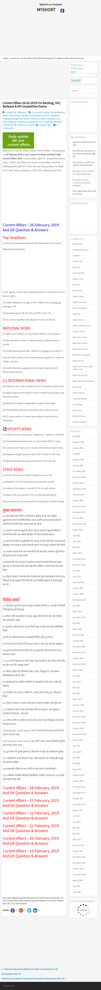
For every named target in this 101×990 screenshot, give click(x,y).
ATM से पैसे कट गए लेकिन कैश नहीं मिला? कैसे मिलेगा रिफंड (83, 164)
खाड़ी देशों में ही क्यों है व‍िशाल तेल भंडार (84, 143)
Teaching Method (80, 398)
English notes (78, 279)
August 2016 (78, 880)
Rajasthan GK (78, 361)
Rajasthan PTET (36, 121)
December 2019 (79, 646)
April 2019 (76, 693)
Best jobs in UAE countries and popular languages (83, 172)
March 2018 (77, 769)
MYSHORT (46, 9)
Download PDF (79, 273)
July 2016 (76, 886)
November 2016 (79, 863)
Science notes (78, 392)
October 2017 (78, 798)
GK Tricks (76, 284)
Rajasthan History (80, 375)
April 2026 (76, 436)
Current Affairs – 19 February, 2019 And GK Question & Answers (31, 853)
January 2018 (78, 781)
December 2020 (79, 617)
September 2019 (79, 664)
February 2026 (78, 442)
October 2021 (78, 594)
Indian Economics (80, 302)
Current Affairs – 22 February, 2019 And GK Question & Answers (31, 815)
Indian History (78, 320)
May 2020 (76, 623)
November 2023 (79, 512)
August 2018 (78, 740)
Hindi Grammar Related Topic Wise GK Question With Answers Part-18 (32, 978)
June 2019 (77, 681)
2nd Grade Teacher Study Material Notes (30, 115)
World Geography (80, 422)
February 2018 (78, 775)
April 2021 (76, 605)
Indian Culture (78, 296)
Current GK (14, 58)
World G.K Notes (79, 416)
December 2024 (79, 471)
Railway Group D (39, 118)
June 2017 (77, 822)
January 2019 (78, 711)
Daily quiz (22, 112)
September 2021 (79, 600)
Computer (77, 255)
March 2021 (77, 611)
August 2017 (78, 810)
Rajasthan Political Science (83, 381)
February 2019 (78, 705)
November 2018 (79, 722)
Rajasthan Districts (80, 349)
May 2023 (76, 547)
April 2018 (76, 763)
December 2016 (79, 857)
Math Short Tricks (80, 337)
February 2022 (78, 582)
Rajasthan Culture (80, 343)
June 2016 (77, 892)
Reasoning (77, 387)
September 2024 (79, 489)
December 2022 (79, 559)
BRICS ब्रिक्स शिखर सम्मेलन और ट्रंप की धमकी (84, 192)
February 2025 (78, 459)
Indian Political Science (82, 325)
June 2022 (77, 576)
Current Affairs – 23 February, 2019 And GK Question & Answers (31, 803)
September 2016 (79, 874)
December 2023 (79, 506)
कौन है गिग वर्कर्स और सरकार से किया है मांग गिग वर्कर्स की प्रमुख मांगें (84, 154)
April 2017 (76, 833)
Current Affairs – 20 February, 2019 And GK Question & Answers (31, 841)
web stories (77, 410)
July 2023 (76, 535)
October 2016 (78, 868)
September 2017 (79, 804)
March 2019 (77, 699)
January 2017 (78, 851)
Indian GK (76, 314)
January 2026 (78, 448)
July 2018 (76, 746)
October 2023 (78, 518)
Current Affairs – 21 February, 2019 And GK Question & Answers (31, 828)
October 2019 (78, 658)
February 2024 (78, 494)
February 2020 (78, 635)
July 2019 (76, 676)
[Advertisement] (44, 35)
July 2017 (76, 816)
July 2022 (76, 570)
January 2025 (78, 465)
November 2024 (79, 477)
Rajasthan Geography (81, 355)
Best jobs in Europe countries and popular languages (81, 183)
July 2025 (76, 454)
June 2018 (77, 752)
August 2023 (78, 530)
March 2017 (77, 839)
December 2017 (79, 787)
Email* (83, 74)
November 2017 (79, 793)
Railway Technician (17, 121)
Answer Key (77, 244)
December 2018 (79, 716)
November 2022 (79, 565)
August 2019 (78, 670)
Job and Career (79, 331)
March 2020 (77, 629)
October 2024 (78, 483)
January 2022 (78, 588)
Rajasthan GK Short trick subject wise (83, 368)
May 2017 (76, 827)
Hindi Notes (77, 290)
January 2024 (78, 500)
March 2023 (77, 553)
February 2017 (78, 845)
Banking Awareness (81, 249)
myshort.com (8, 986)
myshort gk (44, 124)
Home (5, 58)
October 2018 (78, 728)
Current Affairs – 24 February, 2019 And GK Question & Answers (31, 790)
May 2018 (76, 757)
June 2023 (77, 541)
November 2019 (79, 652)
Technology (77, 404)
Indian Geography (80, 308)
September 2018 (79, 734)
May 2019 (76, 687)
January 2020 (78, 641)
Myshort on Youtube (50, 4)
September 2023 (79, 524)
